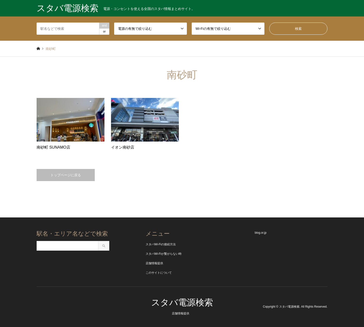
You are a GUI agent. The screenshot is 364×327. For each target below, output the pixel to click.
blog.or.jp (261, 232)
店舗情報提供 (154, 263)
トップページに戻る (65, 175)
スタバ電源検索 (182, 302)
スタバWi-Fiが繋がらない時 (164, 253)
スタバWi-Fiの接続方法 (161, 244)
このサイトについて (159, 272)
